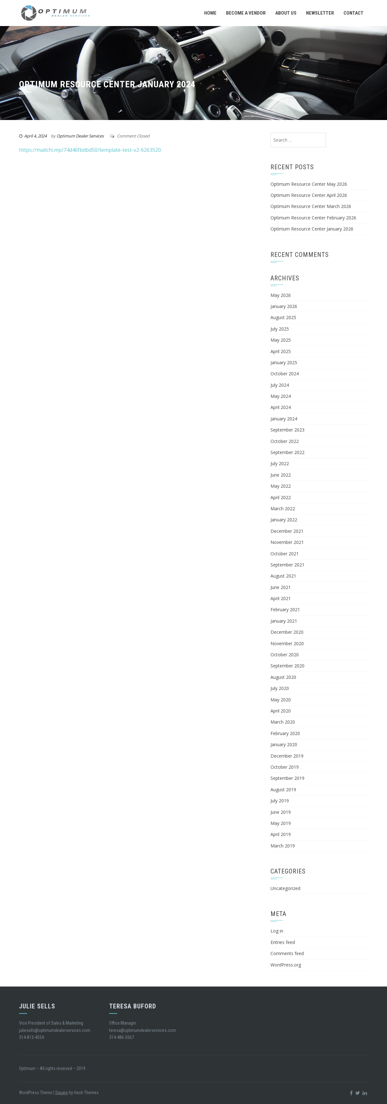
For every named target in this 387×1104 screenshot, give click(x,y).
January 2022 (283, 520)
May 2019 (280, 823)
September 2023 (287, 430)
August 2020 (283, 677)
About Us (286, 13)
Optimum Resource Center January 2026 (311, 229)
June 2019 (280, 812)
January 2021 (283, 621)
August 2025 (283, 317)
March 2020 (282, 722)
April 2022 (280, 497)
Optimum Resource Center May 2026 (308, 184)
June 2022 (280, 475)
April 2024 (280, 407)
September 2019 (287, 778)
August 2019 (283, 789)
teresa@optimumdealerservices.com (142, 1030)
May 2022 (280, 486)
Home (210, 13)
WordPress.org (285, 965)
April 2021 (280, 598)
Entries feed (282, 942)
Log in (276, 931)
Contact (354, 13)
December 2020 (287, 632)
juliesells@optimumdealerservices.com (54, 1030)
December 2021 (287, 531)
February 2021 (285, 609)
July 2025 (279, 329)
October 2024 (284, 374)
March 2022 (282, 508)
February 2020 (285, 733)
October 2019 (284, 767)
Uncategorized (285, 888)
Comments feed (287, 953)
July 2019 (279, 801)
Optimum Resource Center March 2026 (310, 206)
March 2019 (282, 846)
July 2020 (279, 688)
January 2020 (283, 744)
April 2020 (280, 711)
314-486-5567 (121, 1037)
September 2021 (287, 565)
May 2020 (280, 700)
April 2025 (280, 351)
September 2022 (287, 452)
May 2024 (280, 396)
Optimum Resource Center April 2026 (308, 195)
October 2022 (284, 441)
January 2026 (283, 306)
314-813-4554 (31, 1037)
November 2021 (287, 542)
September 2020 (287, 666)
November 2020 (287, 643)
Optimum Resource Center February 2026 (313, 218)
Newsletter (320, 13)
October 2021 (284, 554)
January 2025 (283, 362)
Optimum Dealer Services (80, 136)
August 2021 (283, 576)
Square (61, 1092)
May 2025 (280, 340)
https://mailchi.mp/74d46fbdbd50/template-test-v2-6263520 (90, 149)
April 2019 (280, 834)
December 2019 (287, 756)
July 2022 (279, 463)
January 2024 (283, 419)
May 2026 (280, 295)
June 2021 (280, 587)
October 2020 (284, 655)
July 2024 (279, 385)
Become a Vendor (246, 13)
